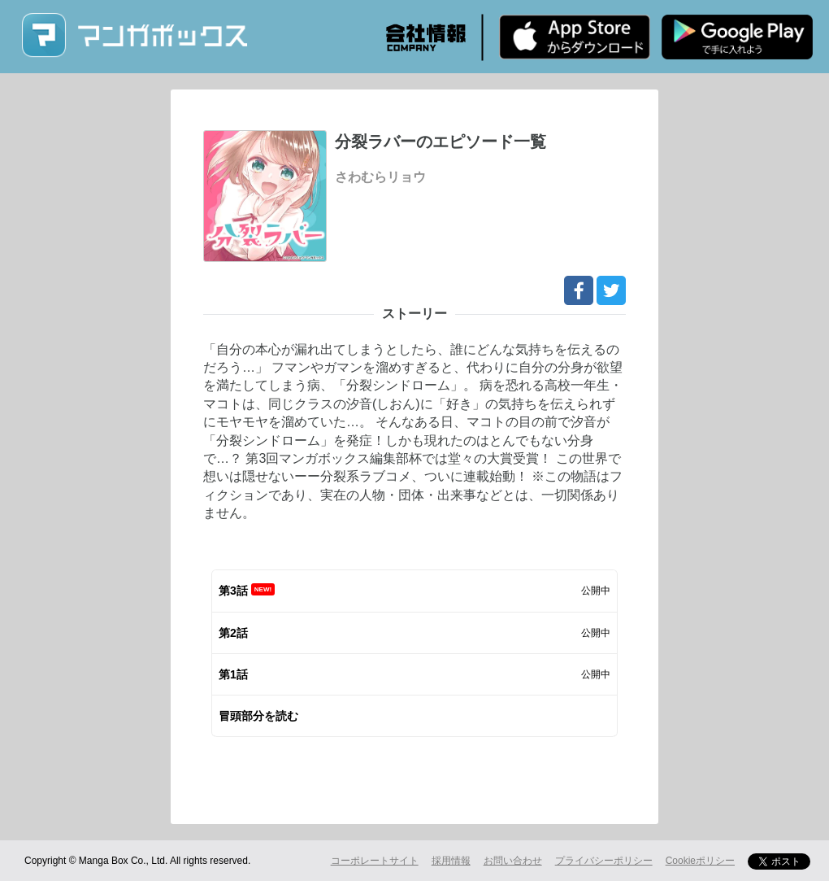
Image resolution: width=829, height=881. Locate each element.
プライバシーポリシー (604, 861)
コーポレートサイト (375, 861)
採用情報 (451, 861)
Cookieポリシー (700, 861)
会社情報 (425, 37)
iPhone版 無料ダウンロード (574, 36)
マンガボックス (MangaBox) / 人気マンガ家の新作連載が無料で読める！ (134, 35)
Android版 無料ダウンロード (737, 36)
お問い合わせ (513, 861)
